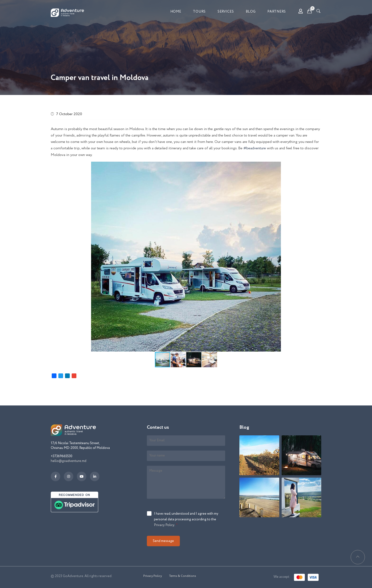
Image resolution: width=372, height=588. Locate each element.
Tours (199, 11)
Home (175, 11)
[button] (276, 166)
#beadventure (254, 148)
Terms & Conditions (182, 576)
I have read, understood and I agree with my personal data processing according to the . (186, 519)
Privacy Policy (164, 525)
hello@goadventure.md (68, 461)
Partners (276, 11)
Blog (251, 11)
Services (226, 11)
